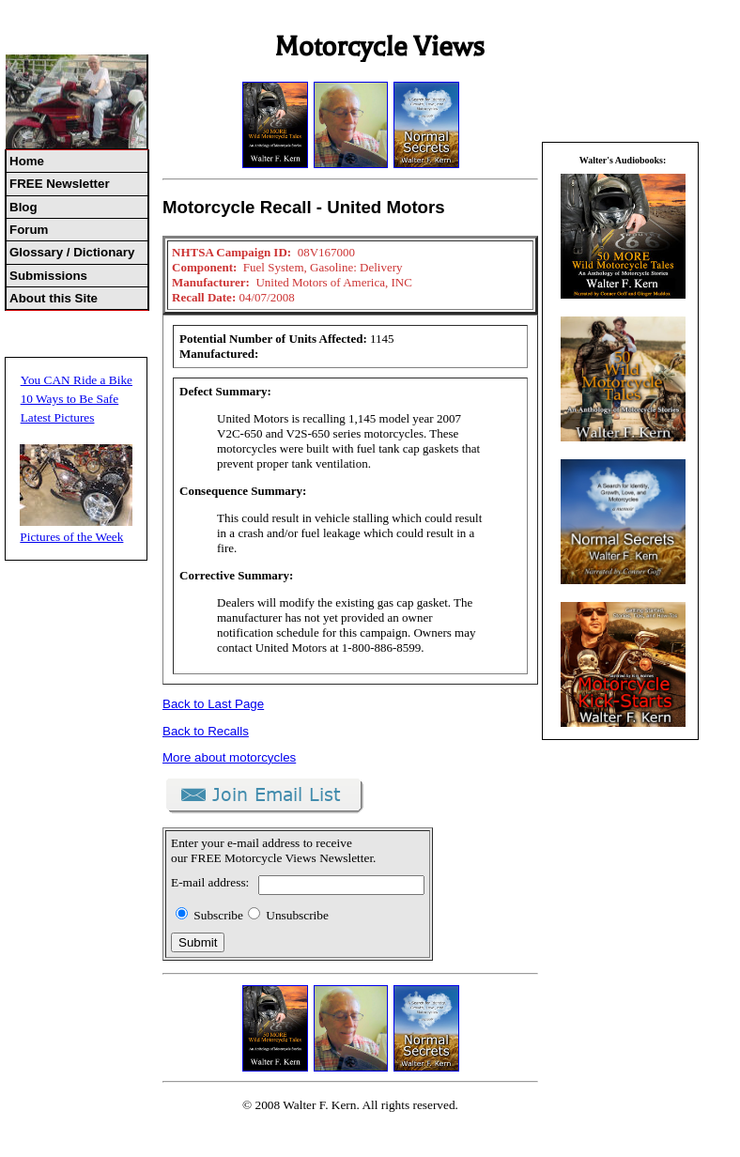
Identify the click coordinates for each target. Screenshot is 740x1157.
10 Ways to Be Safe (70, 399)
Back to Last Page (213, 704)
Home (26, 161)
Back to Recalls (205, 731)
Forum (28, 230)
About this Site (53, 298)
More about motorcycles (229, 757)
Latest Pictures (58, 417)
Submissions (48, 276)
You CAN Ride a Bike (76, 380)
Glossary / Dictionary (71, 252)
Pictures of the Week (71, 537)
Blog (23, 207)
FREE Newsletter (59, 184)
